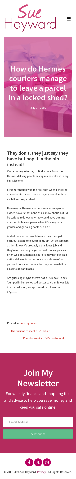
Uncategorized (28, 323)
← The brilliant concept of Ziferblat (28, 331)
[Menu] (69, 18)
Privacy (41, 472)
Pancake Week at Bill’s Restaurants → (46, 338)
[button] (29, 462)
